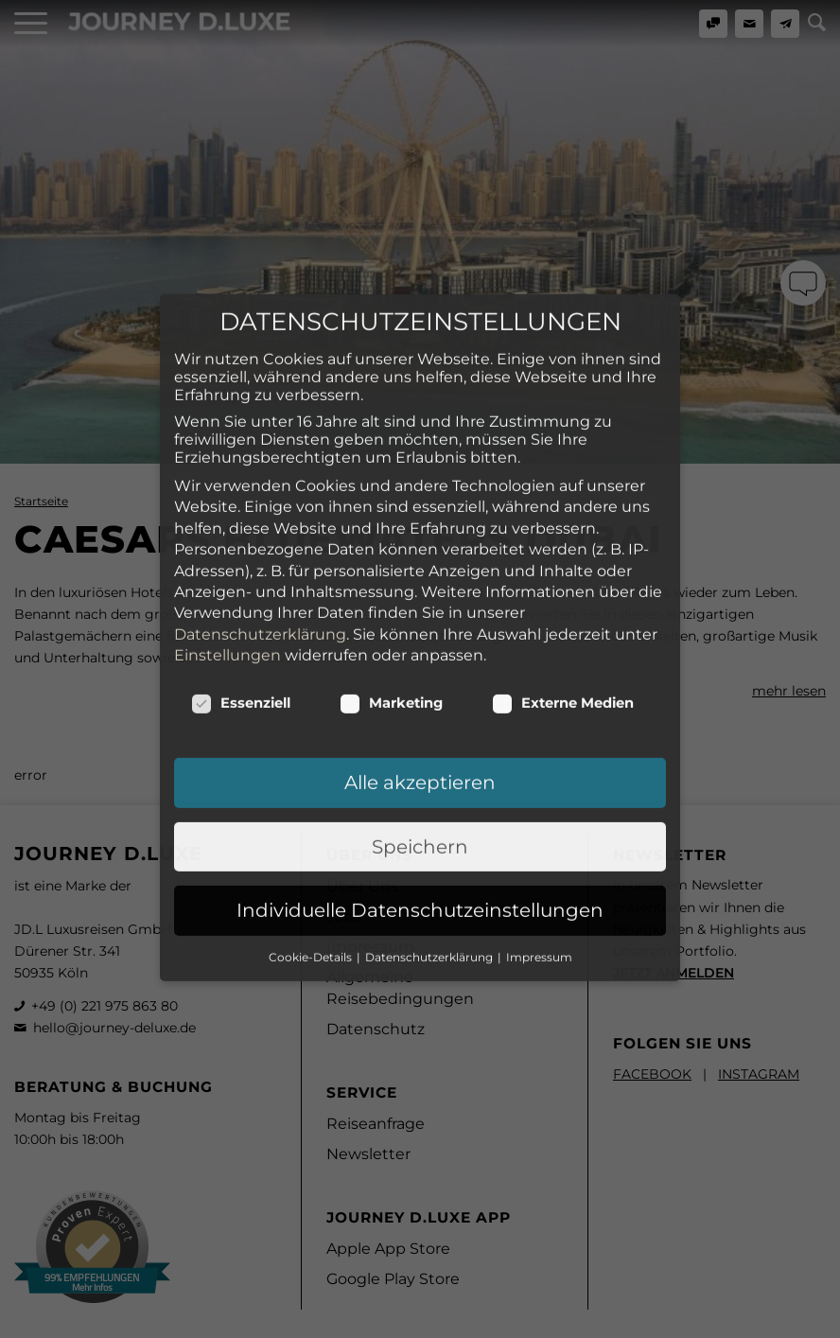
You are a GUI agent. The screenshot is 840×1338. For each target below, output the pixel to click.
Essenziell (240, 598)
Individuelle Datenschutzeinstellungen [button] (420, 806)
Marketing (391, 598)
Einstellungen (227, 550)
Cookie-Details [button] (312, 852)
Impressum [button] (539, 852)
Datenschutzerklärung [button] (430, 852)
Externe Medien (563, 598)
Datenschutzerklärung (260, 529)
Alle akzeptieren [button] (420, 678)
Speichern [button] (420, 742)
